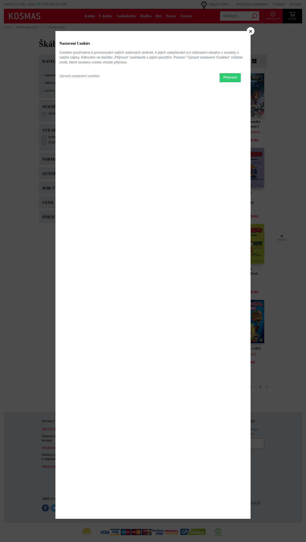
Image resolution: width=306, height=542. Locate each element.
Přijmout (230, 293)
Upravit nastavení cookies (79, 292)
